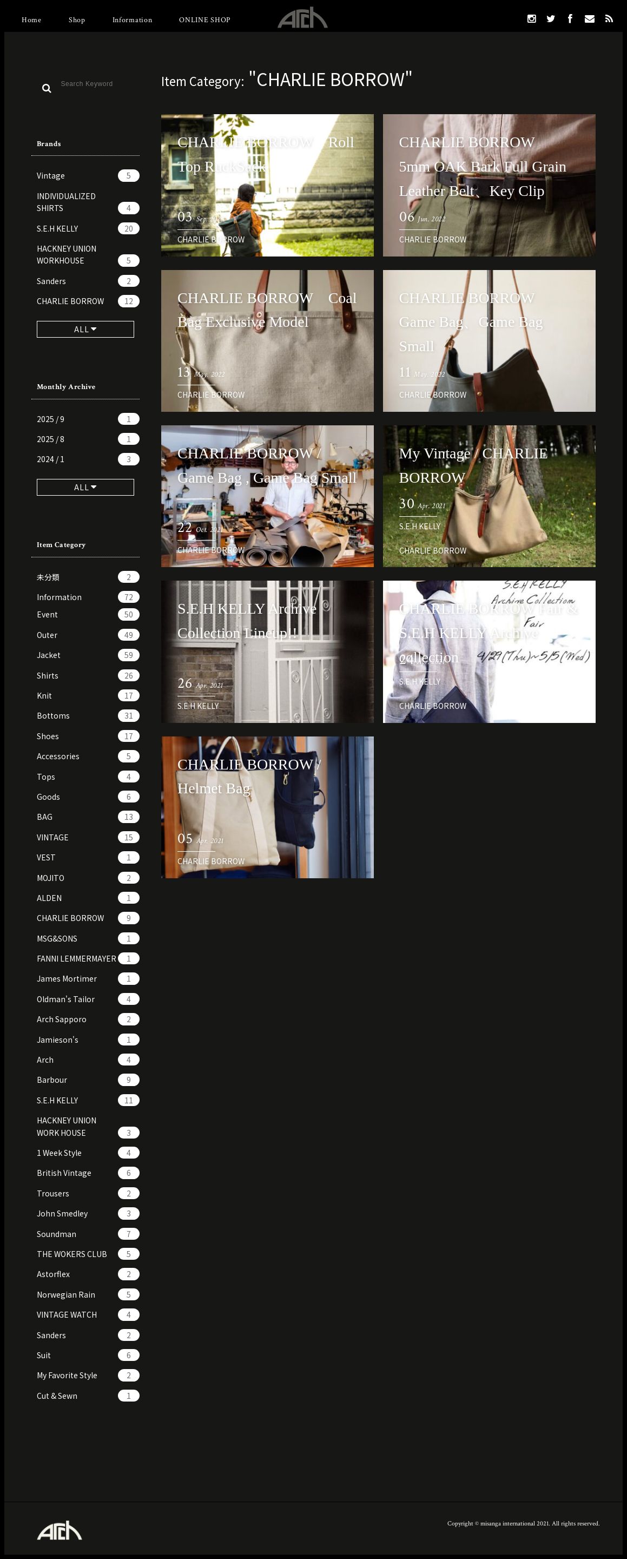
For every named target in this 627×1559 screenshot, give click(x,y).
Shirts (88, 675)
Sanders (88, 281)
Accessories (88, 756)
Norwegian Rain (88, 1294)
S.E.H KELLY (88, 228)
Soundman (88, 1234)
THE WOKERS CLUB (88, 1254)
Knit (88, 695)
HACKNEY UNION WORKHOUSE (88, 255)
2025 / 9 (88, 419)
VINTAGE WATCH (88, 1314)
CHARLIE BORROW (88, 301)
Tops (88, 776)
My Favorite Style (88, 1375)
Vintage (88, 175)
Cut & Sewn (88, 1396)
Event (88, 614)
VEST (88, 857)
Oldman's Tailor (88, 999)
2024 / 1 (88, 459)
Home (32, 20)
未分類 (88, 577)
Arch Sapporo (88, 1019)
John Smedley (88, 1213)
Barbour (88, 1080)
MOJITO (88, 878)
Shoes (88, 736)
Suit (88, 1355)
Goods (88, 796)
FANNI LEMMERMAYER (88, 958)
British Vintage (88, 1173)
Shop (77, 20)
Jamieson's (88, 1039)
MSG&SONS (88, 938)
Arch (88, 1059)
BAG (88, 817)
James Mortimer (88, 978)
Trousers (88, 1193)
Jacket (88, 655)
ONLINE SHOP (204, 20)
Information (133, 20)
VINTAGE (88, 837)
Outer (88, 635)
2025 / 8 (88, 439)
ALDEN (88, 898)
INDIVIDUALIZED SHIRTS (88, 202)
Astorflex (88, 1274)
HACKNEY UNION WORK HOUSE (88, 1127)
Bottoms (88, 715)
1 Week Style (88, 1153)
